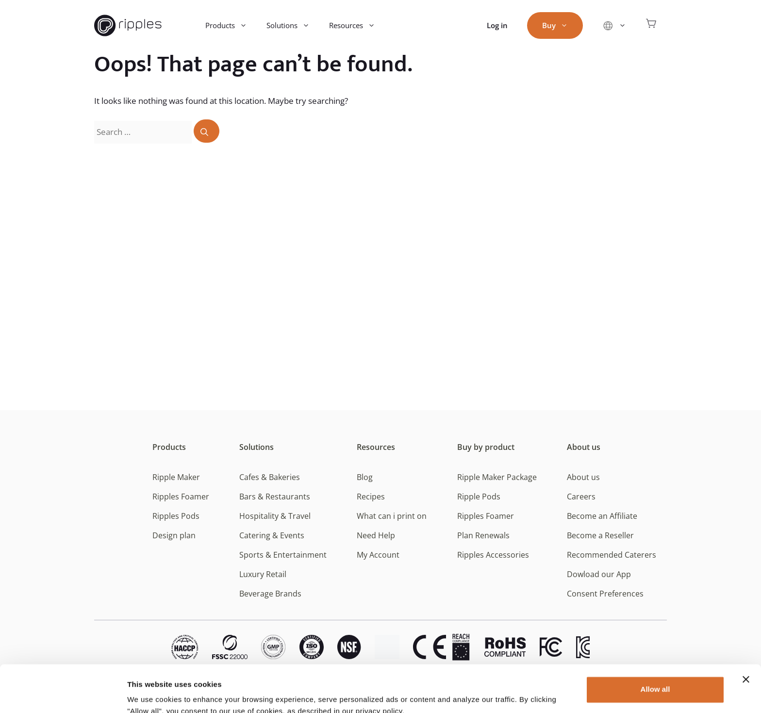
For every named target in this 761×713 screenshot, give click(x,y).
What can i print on (392, 516)
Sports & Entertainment (283, 554)
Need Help (376, 535)
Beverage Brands (270, 593)
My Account (378, 554)
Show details (149, 694)
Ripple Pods (478, 496)
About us (583, 447)
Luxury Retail (262, 574)
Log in (497, 25)
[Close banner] (746, 635)
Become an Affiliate (602, 516)
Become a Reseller (600, 535)
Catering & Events (271, 535)
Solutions (292, 25)
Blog (365, 477)
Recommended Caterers (611, 554)
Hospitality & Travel (275, 516)
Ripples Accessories (493, 554)
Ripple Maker (176, 477)
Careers (581, 496)
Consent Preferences (605, 593)
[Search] (206, 131)
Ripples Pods (175, 516)
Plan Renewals (483, 535)
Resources (357, 25)
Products (231, 25)
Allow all (655, 645)
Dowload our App (599, 574)
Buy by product (485, 447)
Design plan (174, 535)
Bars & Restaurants (274, 496)
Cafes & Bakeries (269, 477)
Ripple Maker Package (497, 477)
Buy (560, 25)
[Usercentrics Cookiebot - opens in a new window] (62, 694)
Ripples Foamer (180, 496)
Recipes (371, 496)
